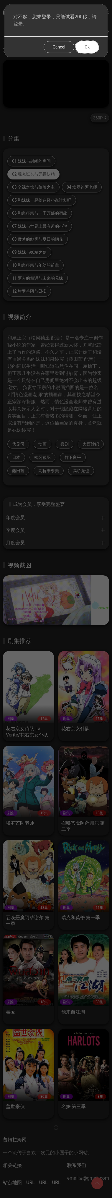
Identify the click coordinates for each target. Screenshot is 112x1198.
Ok (87, 47)
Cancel (59, 47)
